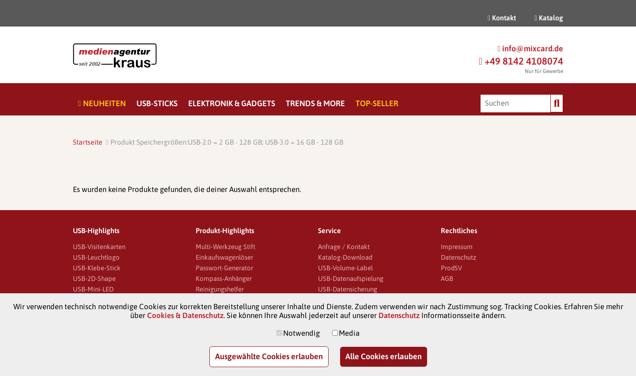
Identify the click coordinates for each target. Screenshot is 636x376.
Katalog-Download (345, 257)
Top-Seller (377, 103)
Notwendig (301, 333)
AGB (447, 278)
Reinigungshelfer (220, 289)
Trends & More (315, 103)
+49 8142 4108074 (521, 61)
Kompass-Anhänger (224, 278)
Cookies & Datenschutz (185, 315)
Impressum (457, 246)
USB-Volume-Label (345, 268)
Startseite (87, 142)
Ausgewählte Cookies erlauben (269, 356)
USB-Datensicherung (347, 289)
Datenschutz (458, 257)
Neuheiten (102, 103)
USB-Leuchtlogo (96, 257)
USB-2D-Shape (94, 278)
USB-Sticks (157, 103)
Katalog (548, 18)
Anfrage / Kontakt (344, 246)
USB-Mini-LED (93, 289)
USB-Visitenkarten (99, 246)
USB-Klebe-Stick (97, 268)
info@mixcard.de (530, 48)
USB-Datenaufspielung (350, 278)
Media (349, 333)
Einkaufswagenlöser (224, 257)
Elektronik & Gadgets (231, 103)
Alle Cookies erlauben (383, 356)
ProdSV (451, 268)
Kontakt (502, 18)
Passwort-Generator (224, 268)
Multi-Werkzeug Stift (225, 246)
